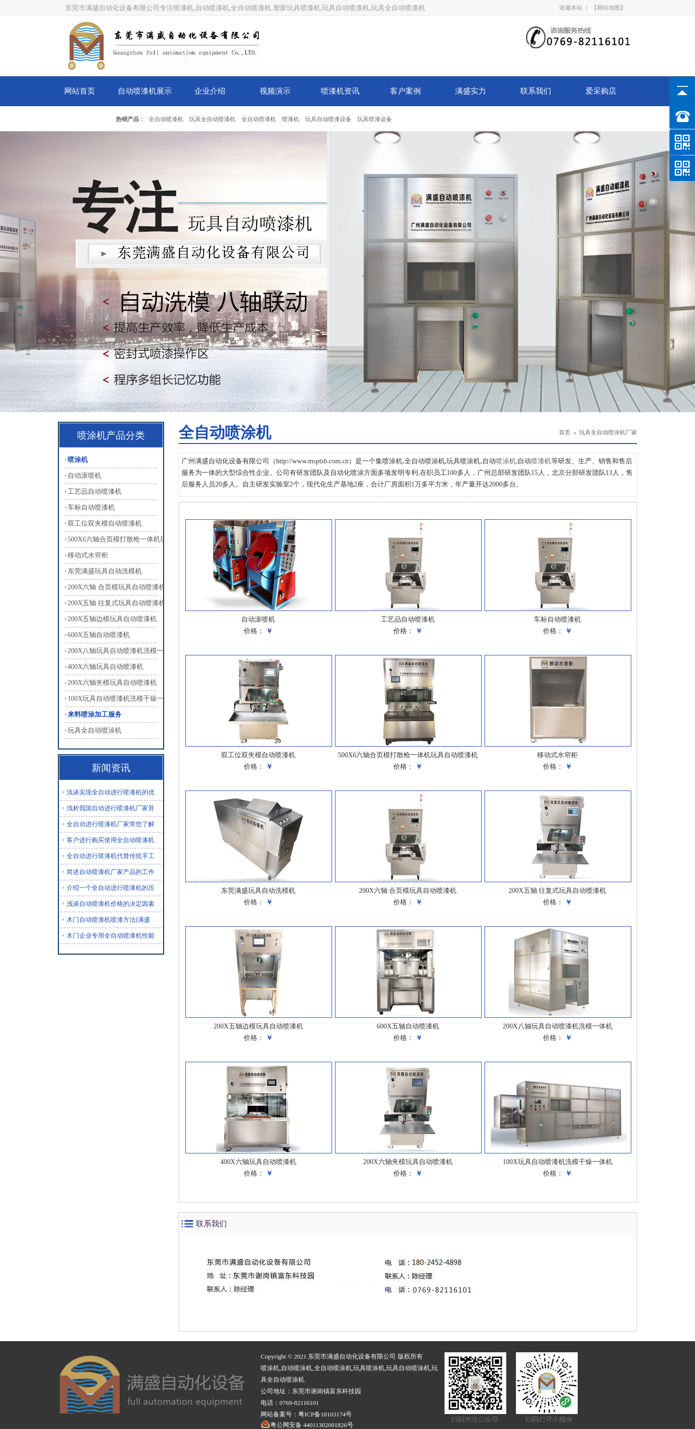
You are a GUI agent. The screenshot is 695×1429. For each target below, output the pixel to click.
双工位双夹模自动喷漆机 (105, 523)
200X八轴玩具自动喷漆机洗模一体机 (112, 650)
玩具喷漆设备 (374, 119)
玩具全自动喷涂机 (95, 730)
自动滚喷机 (84, 475)
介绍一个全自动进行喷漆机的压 (110, 887)
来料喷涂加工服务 (95, 714)
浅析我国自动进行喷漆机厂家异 (110, 808)
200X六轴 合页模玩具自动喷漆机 (112, 587)
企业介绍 (210, 91)
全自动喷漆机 (166, 119)
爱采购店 (600, 91)
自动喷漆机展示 (145, 91)
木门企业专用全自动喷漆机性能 (110, 935)
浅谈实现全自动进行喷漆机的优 (110, 792)
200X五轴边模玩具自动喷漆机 (112, 619)
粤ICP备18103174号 (325, 1414)
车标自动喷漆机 (91, 507)
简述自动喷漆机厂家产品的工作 (110, 871)
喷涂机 (78, 459)
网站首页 (79, 91)
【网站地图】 (608, 7)
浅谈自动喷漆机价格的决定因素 (110, 903)
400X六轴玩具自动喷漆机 (105, 666)
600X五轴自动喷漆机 (99, 634)
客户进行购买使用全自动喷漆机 (110, 840)
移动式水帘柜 (88, 555)
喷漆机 (290, 119)
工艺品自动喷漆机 (95, 491)
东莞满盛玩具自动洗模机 (105, 571)
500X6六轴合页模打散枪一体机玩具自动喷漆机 (112, 539)
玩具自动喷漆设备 (328, 119)
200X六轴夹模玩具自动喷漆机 (112, 682)
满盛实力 (470, 91)
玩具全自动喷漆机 (212, 119)
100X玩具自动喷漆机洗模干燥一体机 (112, 698)
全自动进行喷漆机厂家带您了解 (110, 824)
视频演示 (275, 91)
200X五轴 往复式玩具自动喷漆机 (112, 603)
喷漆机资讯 (340, 91)
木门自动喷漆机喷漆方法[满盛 (108, 919)
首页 (564, 432)
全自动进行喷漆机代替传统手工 (110, 856)
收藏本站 (571, 7)
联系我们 (535, 91)
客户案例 (405, 91)
